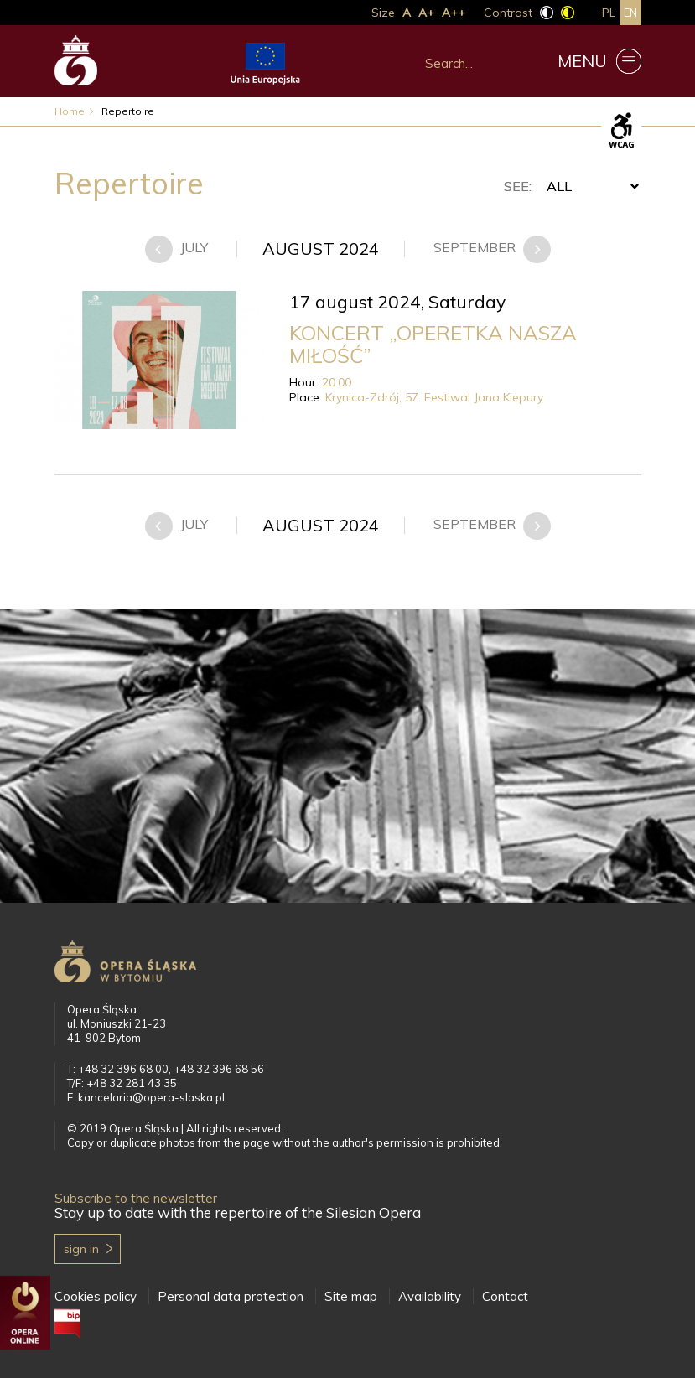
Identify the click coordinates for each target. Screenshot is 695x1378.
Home (69, 111)
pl (608, 12)
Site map (350, 1296)
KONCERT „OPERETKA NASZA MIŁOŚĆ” (433, 344)
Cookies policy (95, 1296)
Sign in (81, 1248)
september (476, 247)
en (630, 12)
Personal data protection (230, 1296)
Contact (505, 1296)
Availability (429, 1296)
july (194, 247)
